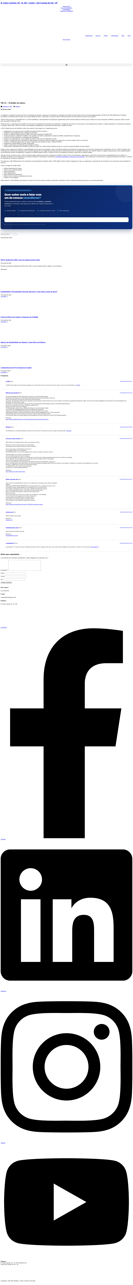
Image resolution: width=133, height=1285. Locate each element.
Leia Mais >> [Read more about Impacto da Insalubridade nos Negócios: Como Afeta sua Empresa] (4, 347)
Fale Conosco (66, 39)
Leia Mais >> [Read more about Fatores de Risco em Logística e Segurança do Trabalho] (4, 321)
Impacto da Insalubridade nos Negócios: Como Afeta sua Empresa (23, 342)
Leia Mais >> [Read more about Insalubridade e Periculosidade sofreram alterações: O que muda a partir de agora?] (4, 296)
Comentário (4, 572)
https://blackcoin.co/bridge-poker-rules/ (15, 471)
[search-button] (16, 234)
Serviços (98, 35)
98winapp (8, 427)
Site (2, 581)
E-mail (2, 578)
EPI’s (129, 35)
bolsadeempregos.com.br (12, 527)
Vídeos (106, 35)
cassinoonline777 (10, 543)
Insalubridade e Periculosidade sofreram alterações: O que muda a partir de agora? (29, 292)
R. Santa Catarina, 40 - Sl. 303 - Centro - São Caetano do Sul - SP (29, 3)
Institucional (89, 35)
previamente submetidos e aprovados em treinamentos (70, 156)
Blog (123, 35)
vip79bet (8, 381)
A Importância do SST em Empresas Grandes (16, 368)
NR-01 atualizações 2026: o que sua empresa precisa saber (20, 260)
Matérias (17, 106)
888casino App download (12, 392)
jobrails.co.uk (9, 512)
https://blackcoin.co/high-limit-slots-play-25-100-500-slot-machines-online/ (24, 504)
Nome (2, 575)
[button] (66, 64)
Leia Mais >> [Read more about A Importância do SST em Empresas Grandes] (4, 372)
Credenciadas (114, 35)
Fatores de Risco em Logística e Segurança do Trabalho (19, 317)
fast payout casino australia (13, 438)
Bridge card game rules (12, 479)
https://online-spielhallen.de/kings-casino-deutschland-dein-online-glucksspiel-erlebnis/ (27, 419)
